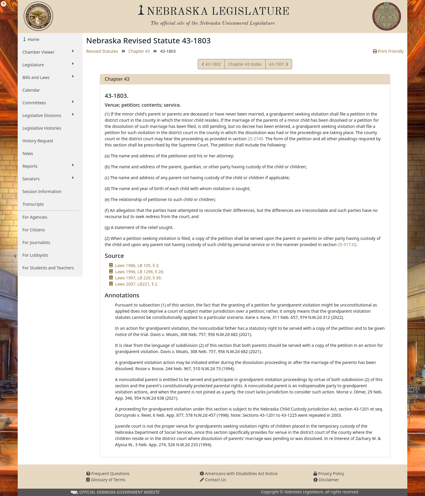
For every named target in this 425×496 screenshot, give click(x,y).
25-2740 (255, 138)
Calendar (31, 90)
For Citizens (33, 230)
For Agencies (34, 217)
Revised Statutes (102, 51)
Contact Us (213, 479)
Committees (48, 103)
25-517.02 (347, 244)
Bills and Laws (48, 77)
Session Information (42, 191)
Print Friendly (388, 51)
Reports (48, 166)
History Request (37, 141)
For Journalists (36, 242)
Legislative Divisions (48, 115)
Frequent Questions (108, 473)
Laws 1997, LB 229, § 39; (138, 278)
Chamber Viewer (48, 52)
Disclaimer (326, 479)
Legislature (48, 64)
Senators (48, 179)
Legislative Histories (41, 128)
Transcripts (33, 204)
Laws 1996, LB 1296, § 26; (139, 271)
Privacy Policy (328, 473)
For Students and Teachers (48, 268)
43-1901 (278, 65)
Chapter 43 (139, 51)
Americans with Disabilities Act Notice (239, 473)
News (27, 153)
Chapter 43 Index (244, 64)
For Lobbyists (35, 255)
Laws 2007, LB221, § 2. (136, 284)
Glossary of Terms (105, 479)
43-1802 (211, 65)
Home (33, 39)
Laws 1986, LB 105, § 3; (137, 265)
